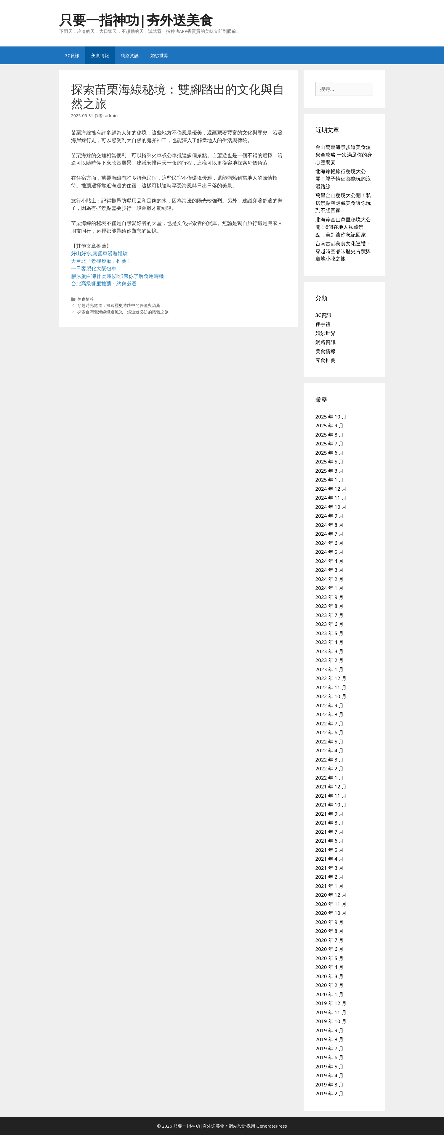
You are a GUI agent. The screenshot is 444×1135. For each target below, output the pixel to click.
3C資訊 (72, 55)
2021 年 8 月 (329, 822)
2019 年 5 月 (329, 1066)
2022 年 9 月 (329, 705)
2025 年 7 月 (329, 443)
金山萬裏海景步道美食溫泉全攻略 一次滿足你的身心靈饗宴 (343, 154)
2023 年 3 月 (329, 651)
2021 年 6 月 (329, 840)
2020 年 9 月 (329, 922)
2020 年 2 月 (329, 985)
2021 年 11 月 (331, 795)
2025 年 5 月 (329, 461)
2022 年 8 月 (329, 714)
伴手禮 (323, 324)
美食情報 (100, 55)
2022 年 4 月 (329, 750)
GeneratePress (272, 1126)
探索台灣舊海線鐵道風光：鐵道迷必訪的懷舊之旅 (123, 312)
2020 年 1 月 (329, 994)
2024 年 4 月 (329, 561)
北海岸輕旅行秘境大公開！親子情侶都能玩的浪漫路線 (343, 179)
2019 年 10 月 (331, 1021)
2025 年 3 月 (329, 470)
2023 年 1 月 (329, 669)
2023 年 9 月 (329, 597)
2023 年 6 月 (329, 624)
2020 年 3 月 (329, 976)
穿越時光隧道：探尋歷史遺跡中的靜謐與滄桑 (118, 305)
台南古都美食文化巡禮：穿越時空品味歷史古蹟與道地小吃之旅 (343, 251)
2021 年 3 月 (329, 867)
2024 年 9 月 (329, 515)
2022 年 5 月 (329, 741)
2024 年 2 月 (329, 579)
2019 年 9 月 (329, 1030)
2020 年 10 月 (331, 912)
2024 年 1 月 (329, 588)
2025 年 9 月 (329, 425)
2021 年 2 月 (329, 876)
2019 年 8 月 (329, 1039)
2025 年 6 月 (329, 452)
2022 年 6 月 (329, 732)
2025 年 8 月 (329, 434)
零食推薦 (325, 360)
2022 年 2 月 (329, 768)
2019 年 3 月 (329, 1084)
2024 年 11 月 (331, 497)
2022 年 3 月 (329, 759)
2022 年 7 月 (329, 723)
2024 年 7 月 (329, 533)
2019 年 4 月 (329, 1075)
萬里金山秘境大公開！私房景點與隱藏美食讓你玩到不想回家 (343, 203)
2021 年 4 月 (329, 858)
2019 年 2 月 (329, 1093)
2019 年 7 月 (329, 1048)
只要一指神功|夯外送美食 (136, 20)
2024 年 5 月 (329, 551)
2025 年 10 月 (331, 416)
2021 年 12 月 (331, 786)
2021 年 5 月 (329, 849)
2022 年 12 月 (331, 678)
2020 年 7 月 (329, 940)
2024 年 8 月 (329, 524)
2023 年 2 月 (329, 660)
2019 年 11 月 (331, 1012)
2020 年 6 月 (329, 949)
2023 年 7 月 (329, 615)
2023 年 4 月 (329, 642)
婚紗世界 (159, 55)
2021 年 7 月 (329, 831)
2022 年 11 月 (331, 687)
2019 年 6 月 (329, 1057)
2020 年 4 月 (329, 967)
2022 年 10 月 (331, 696)
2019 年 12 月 (331, 1003)
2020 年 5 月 (329, 958)
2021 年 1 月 (329, 886)
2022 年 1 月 (329, 777)
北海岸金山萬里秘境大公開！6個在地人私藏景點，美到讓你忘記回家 (343, 227)
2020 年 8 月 (329, 931)
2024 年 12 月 (331, 488)
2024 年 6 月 (329, 543)
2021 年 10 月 (331, 804)
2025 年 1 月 (329, 479)
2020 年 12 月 (331, 894)
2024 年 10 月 (331, 506)
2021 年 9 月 (329, 813)
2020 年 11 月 (331, 904)
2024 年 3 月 (329, 569)
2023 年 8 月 (329, 606)
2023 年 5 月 (329, 633)
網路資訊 (130, 55)
